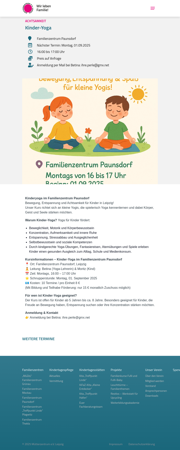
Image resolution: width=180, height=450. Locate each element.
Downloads (151, 396)
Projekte (116, 369)
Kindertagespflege (61, 369)
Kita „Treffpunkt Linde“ (88, 378)
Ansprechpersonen (156, 391)
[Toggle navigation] (153, 8)
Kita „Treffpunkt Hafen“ (88, 396)
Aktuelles (54, 376)
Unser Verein (153, 369)
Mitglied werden (154, 381)
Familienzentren (32, 369)
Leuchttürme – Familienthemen (120, 387)
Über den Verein (154, 376)
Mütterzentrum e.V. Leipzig (47, 444)
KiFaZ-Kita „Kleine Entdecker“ (89, 387)
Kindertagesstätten (92, 369)
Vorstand (150, 386)
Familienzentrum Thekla (32, 421)
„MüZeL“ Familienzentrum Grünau (32, 380)
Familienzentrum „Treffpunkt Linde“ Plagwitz (32, 410)
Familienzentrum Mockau (32, 391)
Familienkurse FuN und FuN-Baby (124, 378)
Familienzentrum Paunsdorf (32, 399)
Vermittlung (56, 381)
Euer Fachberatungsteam (91, 405)
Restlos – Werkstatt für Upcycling (124, 396)
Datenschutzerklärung (142, 444)
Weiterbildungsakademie (125, 403)
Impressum (116, 444)
